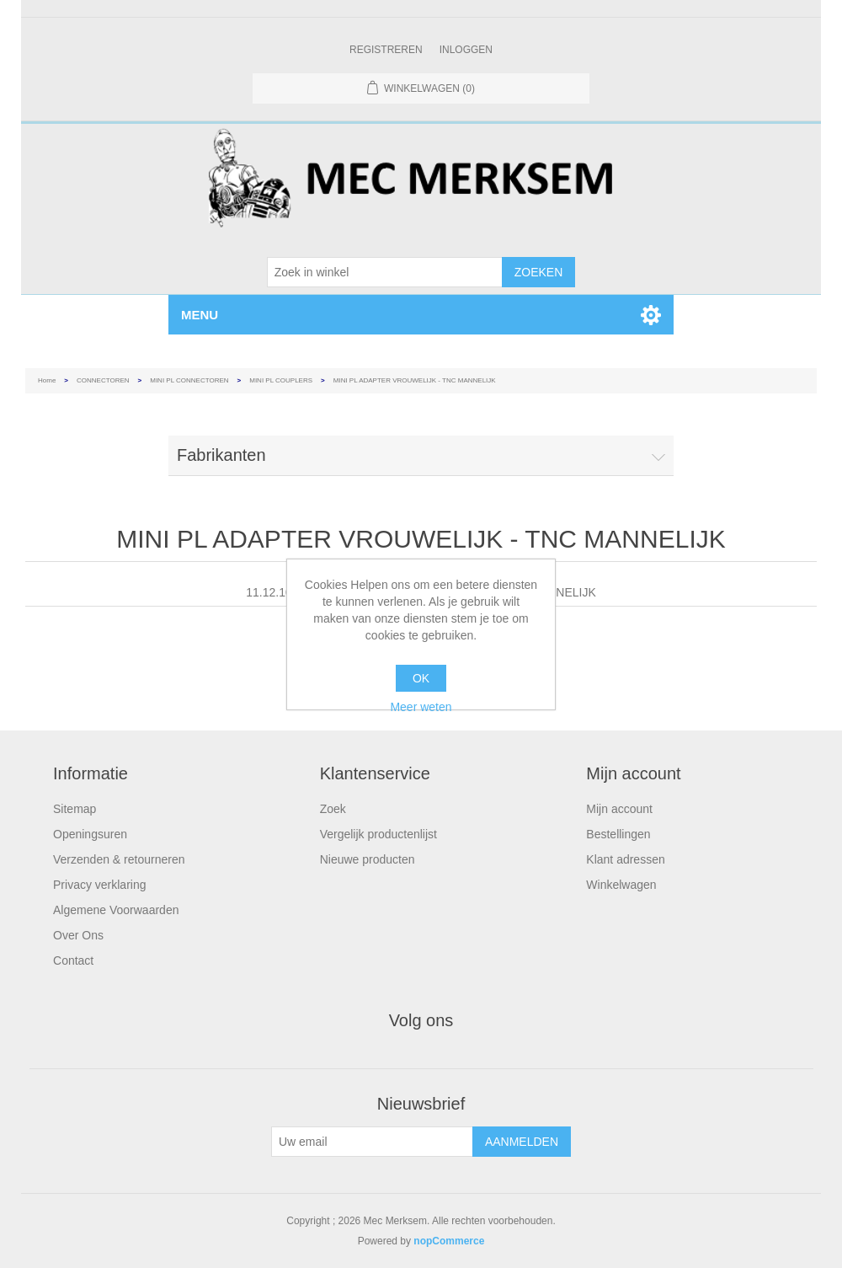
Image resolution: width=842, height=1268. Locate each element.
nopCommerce (448, 1241)
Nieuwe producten (367, 859)
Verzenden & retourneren (118, 859)
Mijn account (619, 809)
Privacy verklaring (99, 884)
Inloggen (466, 50)
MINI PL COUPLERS (280, 380)
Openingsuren (90, 834)
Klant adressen (625, 859)
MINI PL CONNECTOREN (189, 380)
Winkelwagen (621, 884)
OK (421, 678)
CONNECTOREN (103, 380)
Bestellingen (618, 834)
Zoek (333, 809)
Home (47, 380)
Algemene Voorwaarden (116, 910)
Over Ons (78, 935)
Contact (73, 960)
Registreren (386, 50)
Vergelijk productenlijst (378, 834)
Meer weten (420, 707)
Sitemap (74, 809)
